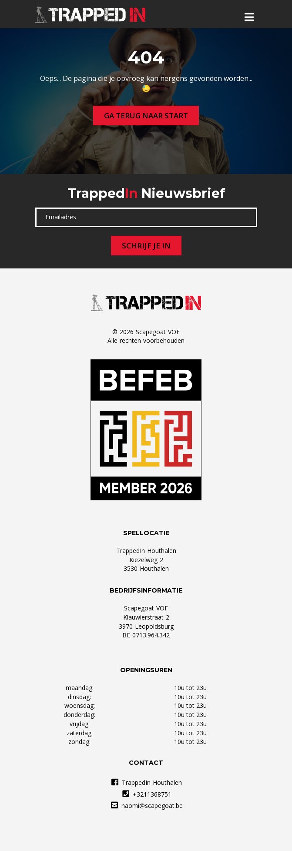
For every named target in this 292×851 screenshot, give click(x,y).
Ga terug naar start (146, 116)
